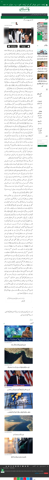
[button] (2, 1)
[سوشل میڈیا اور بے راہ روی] (44, 123)
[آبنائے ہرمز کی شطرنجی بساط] (44, 130)
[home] (46, 4)
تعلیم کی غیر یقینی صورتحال (39, 95)
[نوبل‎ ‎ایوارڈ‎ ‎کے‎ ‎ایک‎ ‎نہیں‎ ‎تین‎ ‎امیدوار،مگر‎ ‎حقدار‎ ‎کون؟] (44, 103)
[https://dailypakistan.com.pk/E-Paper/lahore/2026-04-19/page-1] (42, 32)
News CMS (41, 473)
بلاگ (30, 320)
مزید (4, 323)
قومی (28, 4)
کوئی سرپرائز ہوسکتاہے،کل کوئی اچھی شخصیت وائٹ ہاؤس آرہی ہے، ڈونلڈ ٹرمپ (18, 390)
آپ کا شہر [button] (24, 4)
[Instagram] (20, 466)
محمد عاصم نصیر (40, 108)
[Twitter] (25, 466)
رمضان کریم (11, 4)
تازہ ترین (38, 4)
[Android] (8, 466)
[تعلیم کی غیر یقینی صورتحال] (44, 96)
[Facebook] (27, 466)
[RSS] (10, 466)
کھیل (30, 4)
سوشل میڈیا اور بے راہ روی (40, 122)
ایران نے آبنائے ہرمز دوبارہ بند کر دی (18, 434)
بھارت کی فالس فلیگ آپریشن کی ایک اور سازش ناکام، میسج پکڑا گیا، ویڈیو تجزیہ (42, 83)
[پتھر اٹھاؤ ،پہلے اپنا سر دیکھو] (31, 478)
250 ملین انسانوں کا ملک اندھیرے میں (39, 113)
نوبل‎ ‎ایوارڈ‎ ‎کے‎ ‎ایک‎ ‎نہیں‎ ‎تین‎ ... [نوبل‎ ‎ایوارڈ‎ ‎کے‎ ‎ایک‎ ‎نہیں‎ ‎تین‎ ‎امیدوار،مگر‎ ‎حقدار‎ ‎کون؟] (39, 103)
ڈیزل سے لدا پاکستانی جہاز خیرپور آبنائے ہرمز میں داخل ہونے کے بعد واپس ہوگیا (18, 367)
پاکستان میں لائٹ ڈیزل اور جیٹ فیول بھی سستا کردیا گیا (18, 457)
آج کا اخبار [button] (43, 4)
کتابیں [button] (19, 4)
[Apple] (5, 466)
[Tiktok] (13, 466)
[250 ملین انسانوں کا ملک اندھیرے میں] (44, 113)
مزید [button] (15, 4)
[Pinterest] (15, 466)
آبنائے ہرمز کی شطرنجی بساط (40, 130)
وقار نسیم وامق (40, 118)
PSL (7, 4)
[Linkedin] (17, 466)
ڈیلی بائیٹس (34, 4)
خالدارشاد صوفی (13, 23)
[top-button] (1, 468)
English (4, 4)
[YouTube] (22, 466)
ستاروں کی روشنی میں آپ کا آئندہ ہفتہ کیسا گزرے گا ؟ (18, 345)
